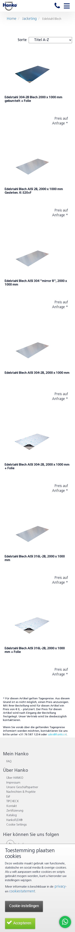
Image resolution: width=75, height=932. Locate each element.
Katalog (11, 815)
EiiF (8, 796)
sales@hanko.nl (57, 734)
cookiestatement (22, 891)
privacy (59, 887)
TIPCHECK (12, 801)
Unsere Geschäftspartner (22, 787)
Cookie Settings (16, 824)
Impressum (13, 782)
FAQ (9, 761)
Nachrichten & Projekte (21, 792)
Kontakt (11, 806)
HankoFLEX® (14, 820)
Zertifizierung (14, 810)
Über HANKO (14, 778)
